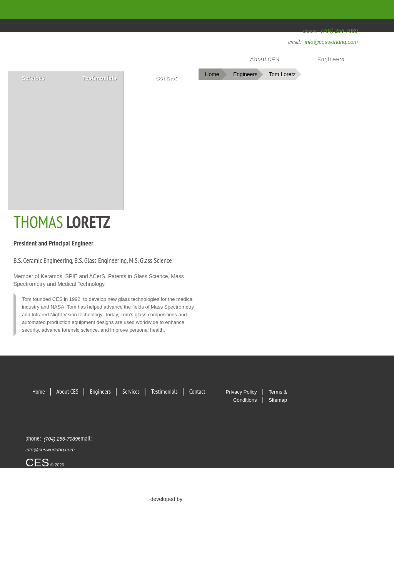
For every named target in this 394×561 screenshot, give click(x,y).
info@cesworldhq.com (331, 42)
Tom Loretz (282, 74)
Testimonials (99, 78)
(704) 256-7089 (339, 31)
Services (33, 78)
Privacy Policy (241, 392)
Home (245, 9)
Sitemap (278, 400)
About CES (264, 59)
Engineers (330, 59)
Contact (166, 78)
